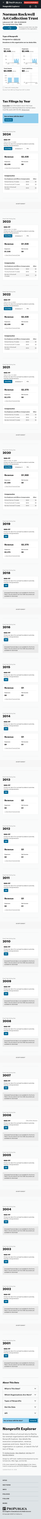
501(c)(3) (17, 39)
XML (27, 148)
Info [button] (5, 1489)
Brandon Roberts (8, 1455)
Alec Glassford (20, 1453)
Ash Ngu (29, 1453)
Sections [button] (6, 1485)
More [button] (5, 1503)
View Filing (8, 148)
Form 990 (6, 106)
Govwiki (34, 1466)
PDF (6, 536)
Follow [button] (6, 1498)
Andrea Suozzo (10, 1453)
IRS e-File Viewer (22, 1464)
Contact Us (8, 120)
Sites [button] (5, 1480)
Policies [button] (6, 1494)
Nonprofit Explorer (11, 6)
